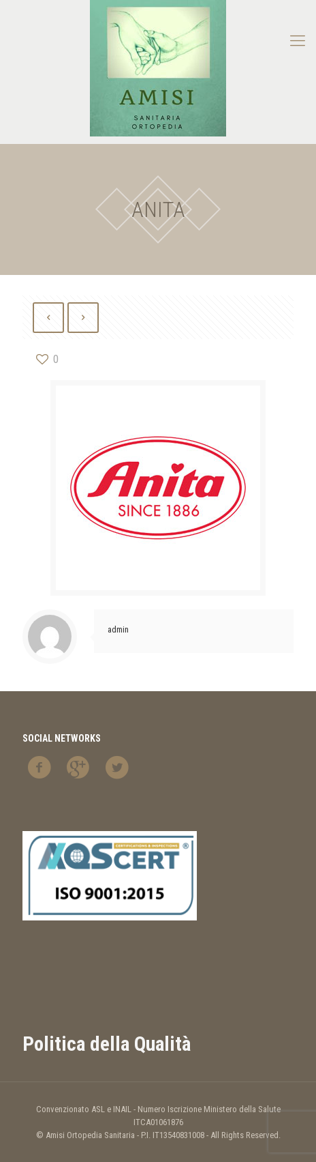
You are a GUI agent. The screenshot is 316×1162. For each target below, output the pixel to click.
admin (118, 629)
